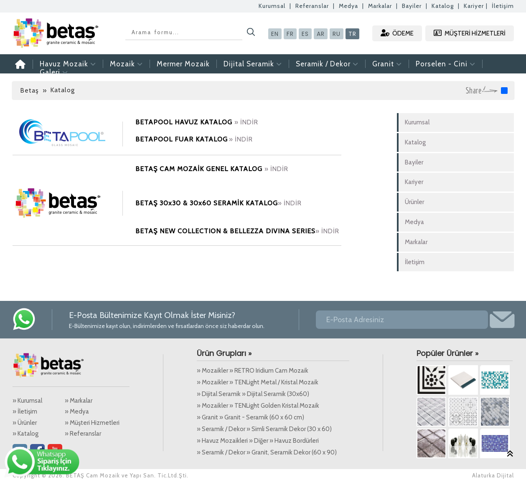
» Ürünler (25, 422)
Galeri (54, 72)
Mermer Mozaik (183, 64)
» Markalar (78, 400)
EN (275, 34)
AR (321, 34)
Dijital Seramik (253, 64)
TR (352, 34)
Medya (348, 6)
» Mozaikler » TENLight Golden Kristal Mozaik (258, 405)
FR (290, 34)
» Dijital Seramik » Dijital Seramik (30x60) (253, 394)
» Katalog (25, 433)
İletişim (503, 6)
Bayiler (412, 6)
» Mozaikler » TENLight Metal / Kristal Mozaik (257, 382)
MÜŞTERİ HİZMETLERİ (470, 33)
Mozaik (126, 64)
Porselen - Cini (445, 64)
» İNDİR (246, 122)
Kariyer (474, 6)
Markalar (380, 6)
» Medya (77, 411)
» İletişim (25, 411)
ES (305, 34)
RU (337, 34)
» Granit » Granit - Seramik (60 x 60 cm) (250, 417)
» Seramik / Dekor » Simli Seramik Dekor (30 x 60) (264, 429)
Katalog (443, 6)
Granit (387, 64)
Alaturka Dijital (493, 475)
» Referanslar (83, 433)
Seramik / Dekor (327, 64)
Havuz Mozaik (68, 64)
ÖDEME (397, 33)
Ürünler (414, 202)
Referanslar (312, 6)
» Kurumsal (27, 400)
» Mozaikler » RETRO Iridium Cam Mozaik (252, 370)
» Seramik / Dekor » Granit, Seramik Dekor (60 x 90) (267, 452)
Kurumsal (272, 6)
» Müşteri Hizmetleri (92, 422)
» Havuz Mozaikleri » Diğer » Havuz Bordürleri (258, 440)
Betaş (29, 90)
